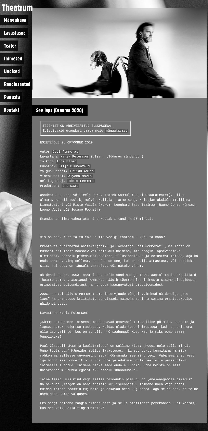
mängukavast (117, 131)
